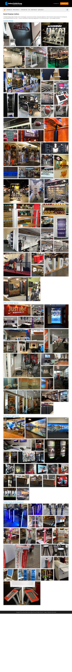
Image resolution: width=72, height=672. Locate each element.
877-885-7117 (56, 3)
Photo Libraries (16, 9)
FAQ (29, 9)
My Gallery (9, 9)
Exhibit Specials (34, 9)
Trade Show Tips (24, 9)
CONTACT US (64, 3)
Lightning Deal (40, 9)
